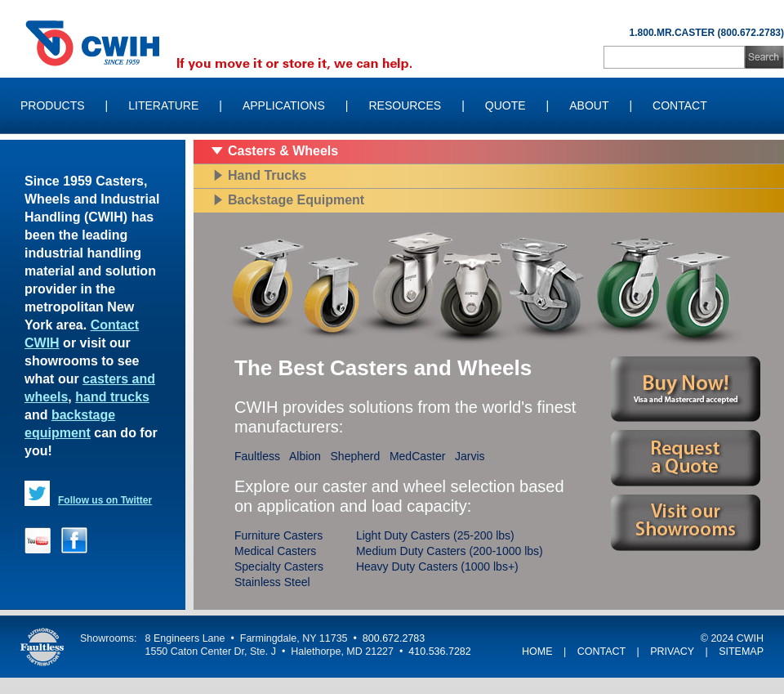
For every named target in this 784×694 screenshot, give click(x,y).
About (588, 105)
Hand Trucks (267, 175)
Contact (680, 105)
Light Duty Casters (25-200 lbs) (435, 535)
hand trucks (112, 397)
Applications (284, 105)
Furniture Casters (278, 535)
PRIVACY (672, 651)
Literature (163, 105)
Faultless (257, 456)
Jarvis (470, 456)
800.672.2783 (394, 638)
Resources (404, 105)
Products (52, 105)
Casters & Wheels (283, 151)
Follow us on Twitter (105, 500)
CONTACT (601, 651)
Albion (305, 456)
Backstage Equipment (296, 200)
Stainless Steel (272, 582)
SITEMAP (741, 651)
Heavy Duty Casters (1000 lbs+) (437, 566)
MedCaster (417, 456)
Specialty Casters (278, 566)
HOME (537, 651)
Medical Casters (275, 550)
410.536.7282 (439, 651)
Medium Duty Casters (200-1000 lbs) (449, 550)
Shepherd (356, 456)
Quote (505, 105)
